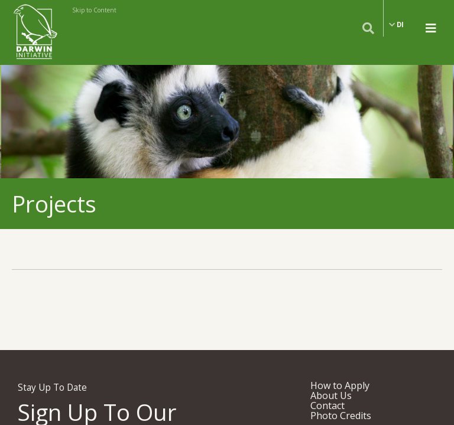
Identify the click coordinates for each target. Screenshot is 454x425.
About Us (331, 395)
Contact (327, 405)
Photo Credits (340, 415)
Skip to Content (94, 10)
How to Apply (339, 385)
